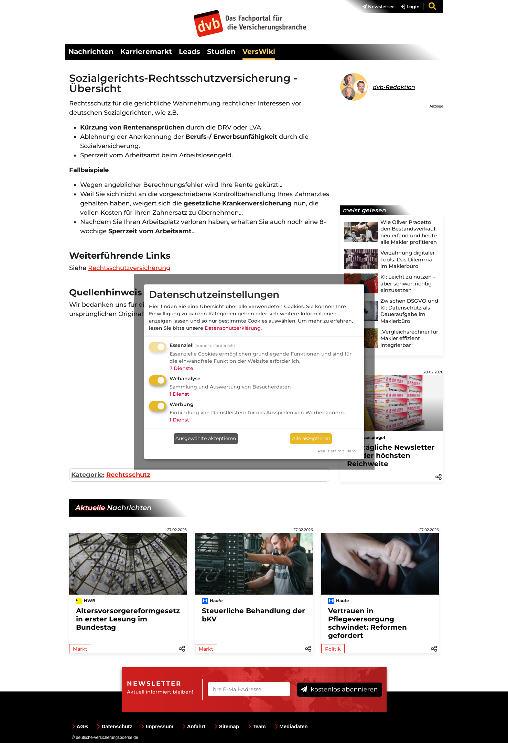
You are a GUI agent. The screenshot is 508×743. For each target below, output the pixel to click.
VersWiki (258, 51)
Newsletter (378, 6)
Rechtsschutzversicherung (129, 268)
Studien (221, 51)
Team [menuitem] (257, 726)
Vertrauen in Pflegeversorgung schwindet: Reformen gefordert (367, 623)
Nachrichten (91, 51)
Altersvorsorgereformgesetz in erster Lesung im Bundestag (128, 619)
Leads (189, 51)
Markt (80, 649)
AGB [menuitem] (80, 726)
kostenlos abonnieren (339, 689)
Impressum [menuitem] (157, 726)
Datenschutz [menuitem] (114, 726)
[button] (438, 476)
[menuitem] (374, 6)
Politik (333, 649)
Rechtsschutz (128, 475)
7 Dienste (181, 368)
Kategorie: (88, 475)
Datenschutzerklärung (233, 328)
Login (410, 6)
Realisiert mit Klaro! (337, 451)
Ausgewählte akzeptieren (205, 438)
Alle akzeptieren (311, 438)
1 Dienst (179, 394)
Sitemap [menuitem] (226, 726)
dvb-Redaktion (394, 87)
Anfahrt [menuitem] (193, 726)
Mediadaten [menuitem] (291, 726)
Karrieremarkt (146, 51)
